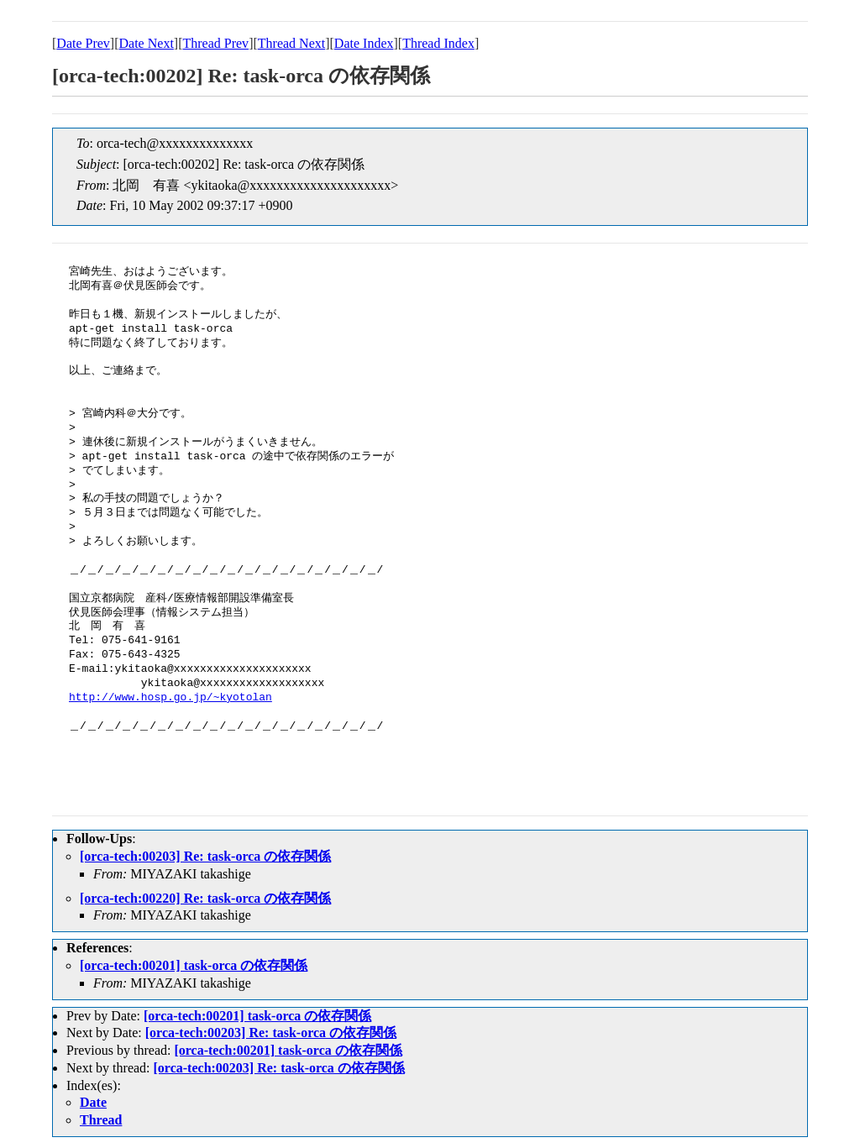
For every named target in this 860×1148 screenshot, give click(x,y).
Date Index (364, 43)
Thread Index (438, 43)
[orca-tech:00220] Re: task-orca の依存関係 (205, 898)
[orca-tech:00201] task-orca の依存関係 (193, 965)
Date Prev (83, 43)
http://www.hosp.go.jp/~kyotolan (170, 697)
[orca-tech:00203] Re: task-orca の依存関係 (205, 856)
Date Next (146, 43)
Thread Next (291, 43)
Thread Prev (215, 43)
